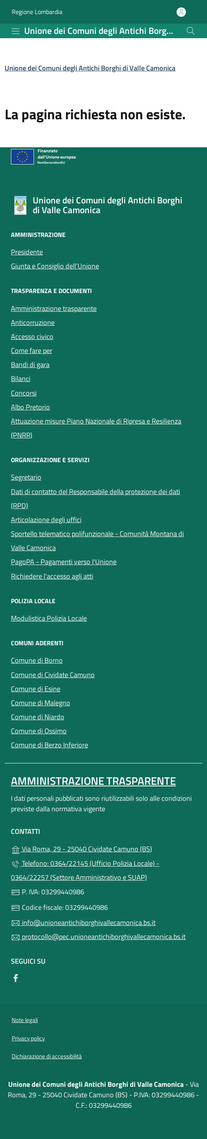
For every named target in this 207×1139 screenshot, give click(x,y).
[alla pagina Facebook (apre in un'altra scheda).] (15, 977)
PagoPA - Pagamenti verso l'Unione (99, 561)
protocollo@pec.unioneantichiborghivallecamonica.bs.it (98, 936)
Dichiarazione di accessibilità (47, 1056)
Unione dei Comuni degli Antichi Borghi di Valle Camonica (90, 68)
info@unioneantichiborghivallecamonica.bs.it (83, 922)
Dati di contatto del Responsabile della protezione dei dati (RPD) (95, 498)
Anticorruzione (33, 322)
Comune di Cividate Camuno (88, 674)
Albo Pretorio (30, 407)
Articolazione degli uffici (46, 519)
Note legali (25, 1019)
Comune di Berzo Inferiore (85, 744)
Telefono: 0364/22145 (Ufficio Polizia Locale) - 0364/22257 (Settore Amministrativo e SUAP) (85, 870)
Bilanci (56, 378)
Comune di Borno (72, 659)
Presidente (27, 252)
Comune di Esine (71, 688)
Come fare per (31, 350)
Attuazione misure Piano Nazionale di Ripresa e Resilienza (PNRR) (96, 428)
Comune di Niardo (73, 716)
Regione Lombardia (37, 11)
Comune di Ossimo (74, 730)
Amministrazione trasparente (54, 308)
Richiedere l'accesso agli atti (52, 576)
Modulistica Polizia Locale (49, 618)
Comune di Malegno (76, 702)
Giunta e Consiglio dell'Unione (55, 266)
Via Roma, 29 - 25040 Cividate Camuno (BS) (103, 848)
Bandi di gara (66, 364)
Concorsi (24, 393)
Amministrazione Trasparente (93, 780)
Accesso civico (68, 336)
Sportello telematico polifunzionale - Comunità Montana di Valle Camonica (97, 540)
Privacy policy (28, 1038)
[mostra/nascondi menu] (15, 31)
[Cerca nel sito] (190, 30)
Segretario (26, 477)
